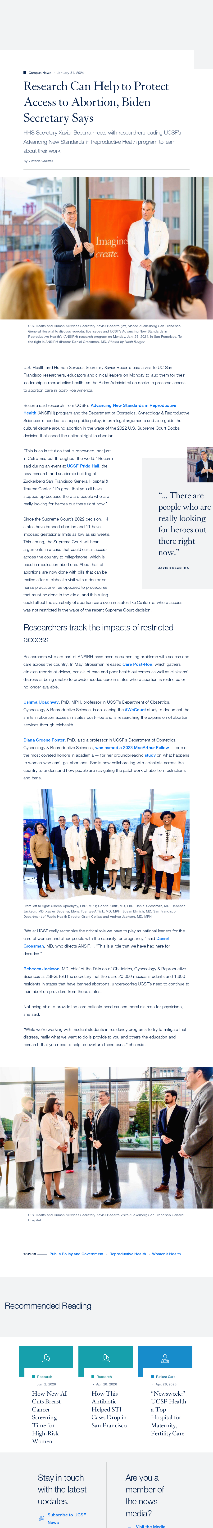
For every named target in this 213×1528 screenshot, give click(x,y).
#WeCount (135, 709)
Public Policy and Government (77, 1254)
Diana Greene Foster (44, 739)
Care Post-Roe (137, 664)
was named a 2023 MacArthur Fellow (132, 747)
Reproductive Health (127, 1254)
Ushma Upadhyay (41, 702)
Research (114, 20)
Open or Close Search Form (199, 20)
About (58, 20)
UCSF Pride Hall (83, 465)
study (150, 755)
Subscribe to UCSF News (67, 1518)
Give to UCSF (190, 5)
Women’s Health (166, 1254)
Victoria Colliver (40, 161)
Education (141, 20)
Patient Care (84, 20)
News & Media (173, 20)
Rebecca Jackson (41, 968)
